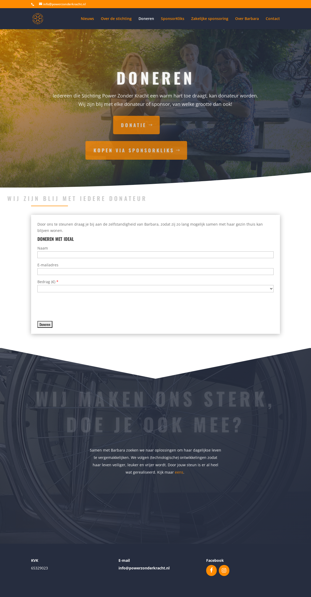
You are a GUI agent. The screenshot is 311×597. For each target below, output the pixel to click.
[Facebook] (211, 570)
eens (179, 471)
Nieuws (87, 19)
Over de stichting (116, 19)
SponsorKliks (172, 19)
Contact (273, 19)
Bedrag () (47, 281)
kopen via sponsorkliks (92, 150)
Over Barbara (247, 19)
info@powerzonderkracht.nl (144, 567)
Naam (42, 248)
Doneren (146, 19)
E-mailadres (47, 264)
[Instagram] (224, 570)
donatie (92, 125)
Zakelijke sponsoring (209, 19)
